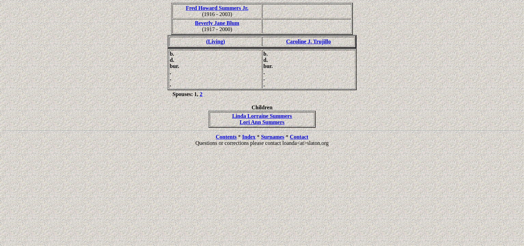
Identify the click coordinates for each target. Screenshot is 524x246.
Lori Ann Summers (262, 122)
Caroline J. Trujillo (308, 41)
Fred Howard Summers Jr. (217, 8)
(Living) (215, 41)
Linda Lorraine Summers (262, 116)
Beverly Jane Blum (217, 23)
